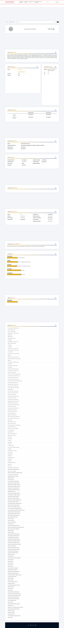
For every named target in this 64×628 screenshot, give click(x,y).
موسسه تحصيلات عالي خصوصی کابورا (13, 368)
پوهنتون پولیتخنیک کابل (11, 457)
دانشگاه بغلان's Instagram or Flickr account (14, 274)
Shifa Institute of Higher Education (13, 501)
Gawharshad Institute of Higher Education (14, 574)
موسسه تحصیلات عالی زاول (12, 435)
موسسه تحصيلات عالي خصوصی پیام (13, 382)
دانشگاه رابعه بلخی (10, 389)
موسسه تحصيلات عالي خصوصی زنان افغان (14, 416)
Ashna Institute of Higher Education (13, 547)
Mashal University (11, 530)
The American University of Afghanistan (14, 557)
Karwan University (11, 518)
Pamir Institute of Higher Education (13, 481)
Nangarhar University (11, 612)
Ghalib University (10, 605)
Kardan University (11, 556)
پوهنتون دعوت (10, 438)
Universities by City (31, 2)
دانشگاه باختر (9, 448)
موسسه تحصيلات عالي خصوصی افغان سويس (14, 425)
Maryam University (11, 532)
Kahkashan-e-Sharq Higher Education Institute (15, 607)
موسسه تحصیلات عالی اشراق (12, 343)
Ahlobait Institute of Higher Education (14, 489)
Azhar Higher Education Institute (13, 537)
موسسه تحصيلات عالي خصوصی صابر (13, 385)
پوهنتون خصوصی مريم (11, 430)
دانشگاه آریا (9, 355)
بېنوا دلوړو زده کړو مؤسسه (11, 338)
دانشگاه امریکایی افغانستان (11, 462)
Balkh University (10, 588)
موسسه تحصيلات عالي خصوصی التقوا (13, 333)
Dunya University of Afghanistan (13, 568)
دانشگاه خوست (10, 367)
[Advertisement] (32, 13)
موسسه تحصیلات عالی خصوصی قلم (13, 392)
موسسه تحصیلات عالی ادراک (12, 394)
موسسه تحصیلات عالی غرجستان (12, 433)
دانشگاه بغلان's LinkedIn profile (12, 266)
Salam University (10, 566)
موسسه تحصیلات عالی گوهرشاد (12, 450)
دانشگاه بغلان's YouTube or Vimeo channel (14, 270)
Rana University (10, 564)
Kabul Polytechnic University (12, 569)
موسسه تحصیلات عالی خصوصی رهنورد (13, 350)
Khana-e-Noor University (12, 522)
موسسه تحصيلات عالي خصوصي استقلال (13, 401)
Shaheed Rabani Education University (14, 585)
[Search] (50, 2)
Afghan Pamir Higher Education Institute (14, 544)
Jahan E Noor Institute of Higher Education (15, 499)
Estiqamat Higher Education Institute (14, 513)
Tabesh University (11, 523)
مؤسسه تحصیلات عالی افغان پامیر (12, 365)
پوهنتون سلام (9, 443)
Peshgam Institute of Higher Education (14, 486)
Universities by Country (26, 2)
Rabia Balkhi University (11, 491)
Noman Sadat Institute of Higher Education (15, 503)
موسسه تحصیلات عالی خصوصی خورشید (13, 387)
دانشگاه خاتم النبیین (10, 431)
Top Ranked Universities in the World (38, 2)
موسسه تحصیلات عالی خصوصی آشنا (13, 377)
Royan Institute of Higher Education (13, 469)
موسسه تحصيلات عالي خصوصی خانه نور (13, 418)
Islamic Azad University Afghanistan (13, 528)
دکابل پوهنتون (10, 460)
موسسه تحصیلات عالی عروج (12, 372)
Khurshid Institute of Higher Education (14, 494)
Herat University (10, 602)
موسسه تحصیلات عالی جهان (12, 406)
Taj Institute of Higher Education (13, 552)
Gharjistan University (11, 583)
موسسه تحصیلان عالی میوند (12, 413)
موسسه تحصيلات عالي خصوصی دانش (13, 362)
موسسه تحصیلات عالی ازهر (12, 426)
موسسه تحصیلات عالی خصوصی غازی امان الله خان (15, 380)
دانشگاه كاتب (9, 455)
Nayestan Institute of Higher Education (14, 511)
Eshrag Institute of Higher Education (13, 608)
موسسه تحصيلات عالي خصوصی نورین (13, 370)
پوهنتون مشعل (10, 419)
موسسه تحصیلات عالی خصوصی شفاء (13, 384)
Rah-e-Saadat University (12, 600)
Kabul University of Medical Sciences (14, 571)
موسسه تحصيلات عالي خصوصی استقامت (13, 375)
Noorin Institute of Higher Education (13, 515)
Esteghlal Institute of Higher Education (14, 540)
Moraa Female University (12, 545)
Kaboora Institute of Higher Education (14, 506)
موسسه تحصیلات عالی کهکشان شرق (13, 341)
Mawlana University (11, 586)
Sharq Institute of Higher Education (13, 488)
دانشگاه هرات (10, 346)
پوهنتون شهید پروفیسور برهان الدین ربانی (13, 447)
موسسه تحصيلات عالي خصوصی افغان (13, 399)
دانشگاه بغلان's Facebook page (12, 257)
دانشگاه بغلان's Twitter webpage (13, 261)
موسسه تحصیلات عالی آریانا (12, 421)
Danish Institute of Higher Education (13, 482)
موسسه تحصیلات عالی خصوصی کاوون (13, 356)
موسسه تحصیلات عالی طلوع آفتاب (13, 402)
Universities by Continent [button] (21, 2)
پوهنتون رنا (9, 440)
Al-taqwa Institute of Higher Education (14, 615)
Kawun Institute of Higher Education (13, 591)
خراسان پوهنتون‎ (10, 334)
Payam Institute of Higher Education (13, 505)
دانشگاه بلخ (9, 360)
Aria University (10, 590)
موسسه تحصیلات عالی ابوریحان (12, 409)
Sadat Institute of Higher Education (13, 598)
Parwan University (11, 479)
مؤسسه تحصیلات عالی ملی (11, 331)
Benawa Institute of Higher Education (14, 603)
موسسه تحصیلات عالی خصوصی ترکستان (13, 353)
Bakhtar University (11, 578)
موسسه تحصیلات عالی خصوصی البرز (13, 348)
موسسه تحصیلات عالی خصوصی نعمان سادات (14, 373)
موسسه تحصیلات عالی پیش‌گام (12, 414)
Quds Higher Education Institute (13, 476)
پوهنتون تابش (9, 436)
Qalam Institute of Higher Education (13, 534)
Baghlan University (11, 477)
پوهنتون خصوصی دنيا (11, 445)
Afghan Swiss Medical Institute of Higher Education (16, 527)
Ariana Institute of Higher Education (13, 525)
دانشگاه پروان (10, 363)
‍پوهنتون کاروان (10, 442)
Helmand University (11, 554)
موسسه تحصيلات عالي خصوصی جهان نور (13, 404)
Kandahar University (11, 610)
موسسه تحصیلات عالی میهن (12, 423)
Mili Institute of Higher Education (13, 573)
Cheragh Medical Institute (12, 576)
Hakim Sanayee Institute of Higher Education (15, 472)
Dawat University (10, 559)
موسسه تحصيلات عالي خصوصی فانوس (13, 396)
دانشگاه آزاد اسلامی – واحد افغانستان (13, 428)
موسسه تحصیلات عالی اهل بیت (12, 397)
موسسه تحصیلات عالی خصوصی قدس (13, 474)
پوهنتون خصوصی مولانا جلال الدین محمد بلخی (14, 358)
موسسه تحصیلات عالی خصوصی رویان (13, 467)
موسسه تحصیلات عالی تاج (11, 329)
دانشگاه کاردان (10, 459)
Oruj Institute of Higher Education (13, 551)
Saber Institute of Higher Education (13, 498)
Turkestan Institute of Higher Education (14, 593)
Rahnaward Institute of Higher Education (14, 595)
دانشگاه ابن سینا (10, 452)
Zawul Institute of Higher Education (13, 535)
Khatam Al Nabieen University (12, 581)
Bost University (10, 617)
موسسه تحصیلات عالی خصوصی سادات (13, 327)
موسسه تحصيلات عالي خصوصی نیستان (13, 379)
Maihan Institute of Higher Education (14, 539)
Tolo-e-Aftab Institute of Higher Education (15, 508)
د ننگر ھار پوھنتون (10, 336)
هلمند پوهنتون (10, 464)
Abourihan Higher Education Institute (14, 549)
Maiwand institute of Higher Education (14, 484)
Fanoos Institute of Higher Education (14, 542)
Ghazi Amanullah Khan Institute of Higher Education (16, 510)
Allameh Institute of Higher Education (14, 493)
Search (57, 2)
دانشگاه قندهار (10, 339)
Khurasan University (11, 614)
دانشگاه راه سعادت (10, 351)
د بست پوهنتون (10, 465)
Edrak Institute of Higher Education (13, 496)
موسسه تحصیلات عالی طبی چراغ (12, 411)
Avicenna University (11, 520)
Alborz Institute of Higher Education (13, 597)
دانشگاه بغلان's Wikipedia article (12, 301)
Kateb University (10, 561)
